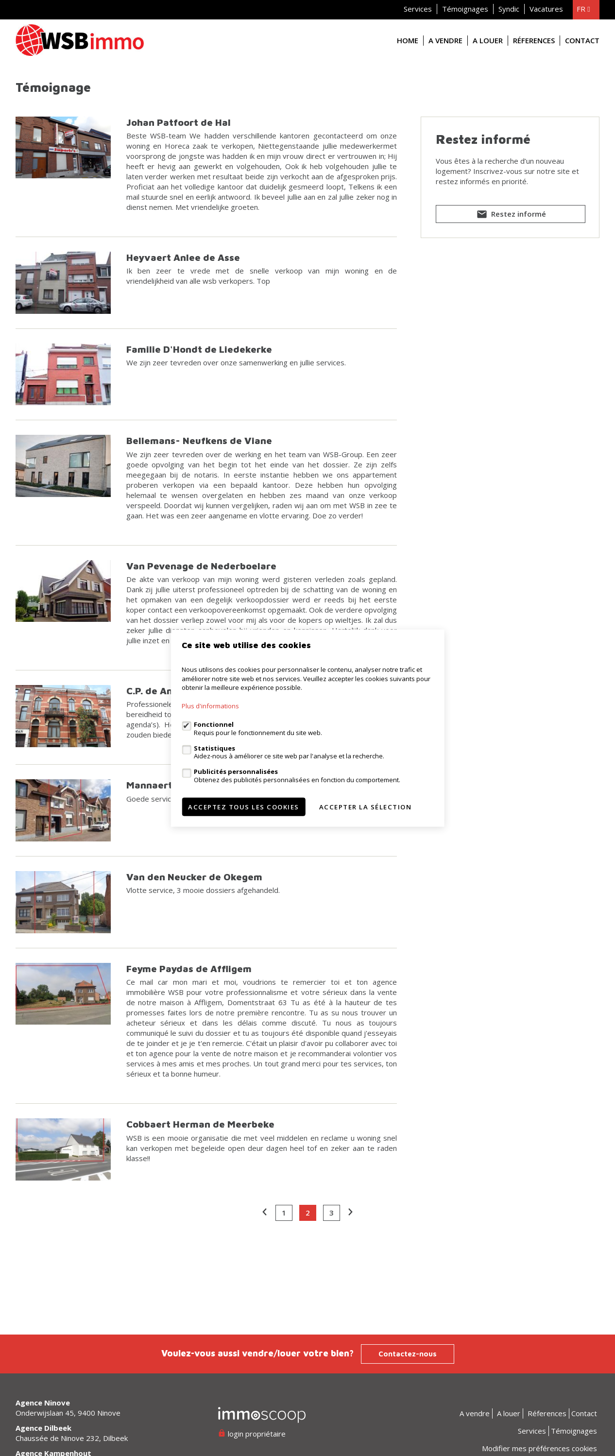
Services (418, 9)
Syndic (508, 9)
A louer (488, 40)
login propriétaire (252, 1434)
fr (583, 9)
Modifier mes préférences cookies (539, 1448)
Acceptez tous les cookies (243, 806)
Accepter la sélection (365, 806)
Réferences (534, 40)
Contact (582, 40)
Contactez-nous (407, 1354)
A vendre (445, 40)
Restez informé (510, 216)
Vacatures (546, 9)
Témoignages (465, 9)
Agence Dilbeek (43, 1428)
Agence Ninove (43, 1402)
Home (407, 40)
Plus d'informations (210, 706)
